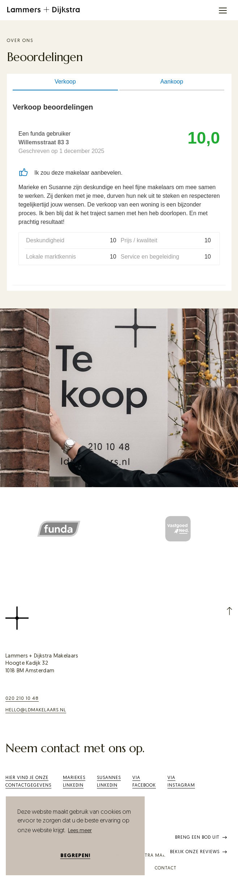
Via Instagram (181, 782)
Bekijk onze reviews (198, 852)
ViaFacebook (144, 782)
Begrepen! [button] (75, 856)
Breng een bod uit (201, 837)
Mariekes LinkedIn (74, 782)
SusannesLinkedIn (109, 782)
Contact (166, 868)
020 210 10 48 (22, 698)
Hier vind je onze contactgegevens (28, 782)
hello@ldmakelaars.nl (35, 710)
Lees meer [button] (80, 831)
